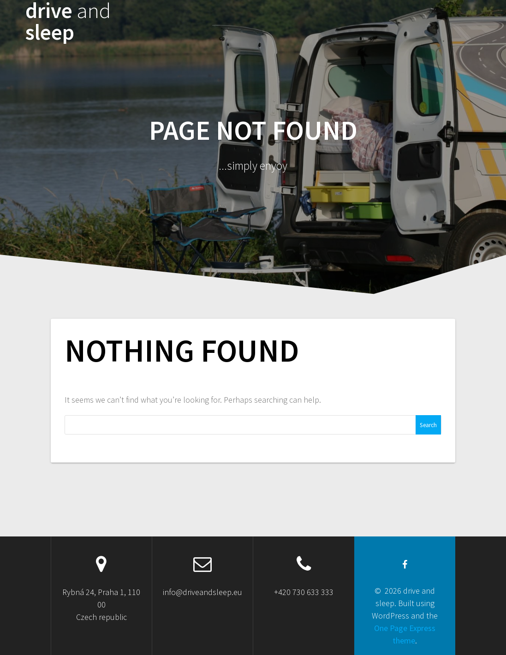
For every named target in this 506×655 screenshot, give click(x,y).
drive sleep (68, 21)
